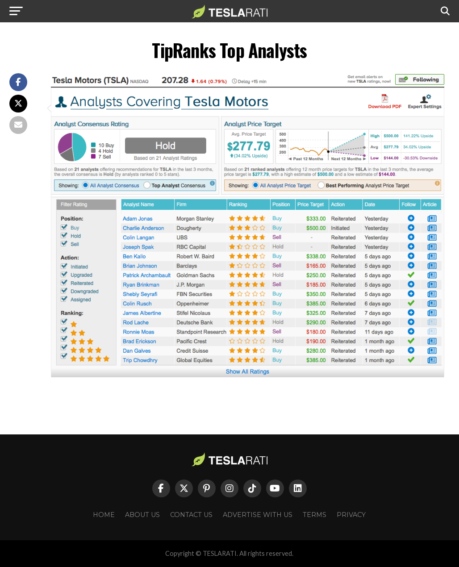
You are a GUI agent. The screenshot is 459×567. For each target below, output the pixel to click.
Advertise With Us (257, 515)
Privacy (351, 515)
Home (104, 515)
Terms (314, 515)
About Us (142, 515)
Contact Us (191, 515)
